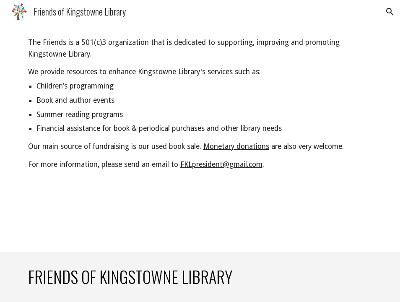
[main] (200, 104)
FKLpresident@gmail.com (221, 164)
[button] (390, 12)
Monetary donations (236, 146)
